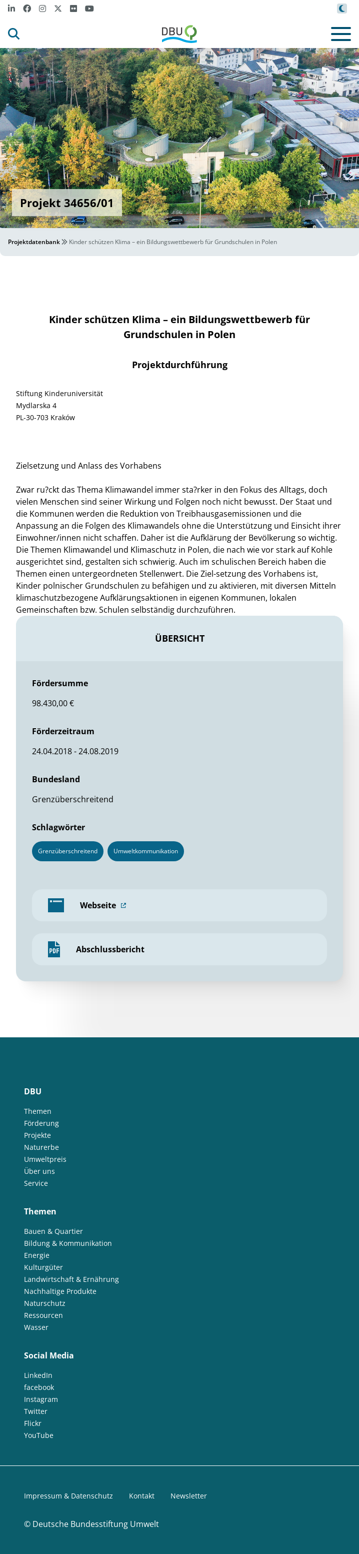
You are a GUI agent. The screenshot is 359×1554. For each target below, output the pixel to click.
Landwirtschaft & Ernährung (71, 1279)
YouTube (39, 1435)
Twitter (36, 1411)
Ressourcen (43, 1315)
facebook (39, 1387)
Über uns (39, 1171)
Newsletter (188, 1495)
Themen (38, 1111)
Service (36, 1183)
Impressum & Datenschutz (68, 1495)
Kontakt (141, 1495)
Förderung (41, 1123)
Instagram (41, 1399)
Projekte (37, 1135)
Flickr (33, 1423)
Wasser (36, 1327)
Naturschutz (45, 1303)
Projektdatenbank (34, 242)
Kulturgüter (43, 1267)
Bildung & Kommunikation (68, 1243)
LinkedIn (38, 1375)
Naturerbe (41, 1147)
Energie (37, 1255)
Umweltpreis (45, 1159)
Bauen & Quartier (53, 1231)
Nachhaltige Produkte (60, 1291)
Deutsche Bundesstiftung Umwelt (95, 1523)
